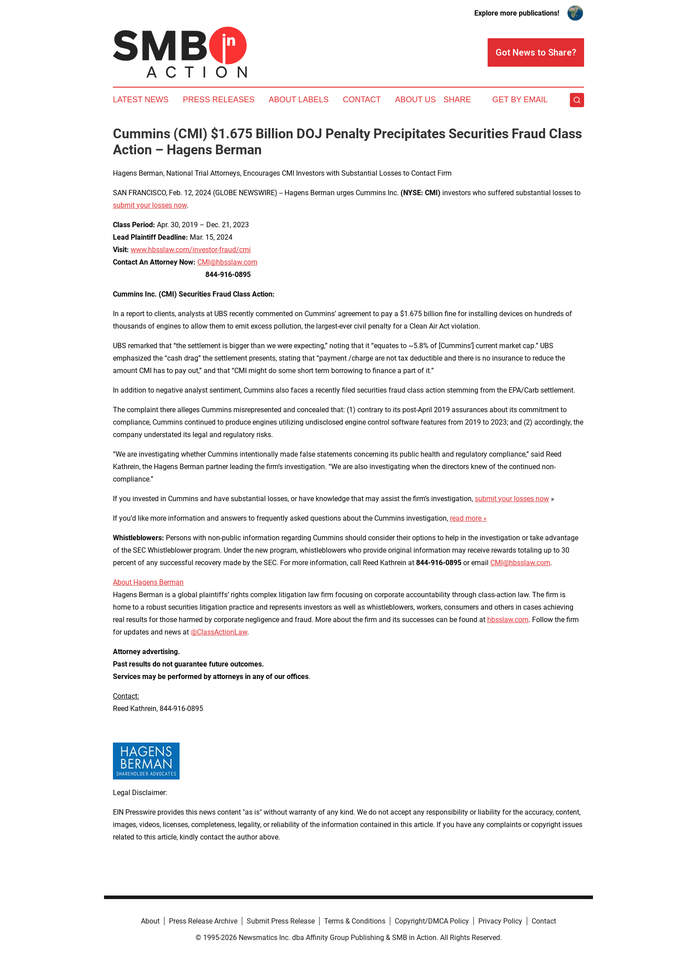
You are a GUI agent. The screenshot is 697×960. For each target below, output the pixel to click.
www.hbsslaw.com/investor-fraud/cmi (191, 249)
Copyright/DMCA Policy (432, 921)
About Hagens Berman (148, 582)
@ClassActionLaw (219, 632)
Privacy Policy (500, 921)
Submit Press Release (281, 921)
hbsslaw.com (508, 619)
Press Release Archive (203, 921)
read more (465, 518)
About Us (415, 99)
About (150, 921)
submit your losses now (150, 205)
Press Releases (218, 99)
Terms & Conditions (354, 921)
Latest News (140, 99)
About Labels (298, 99)
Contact (362, 99)
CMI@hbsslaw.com (227, 262)
